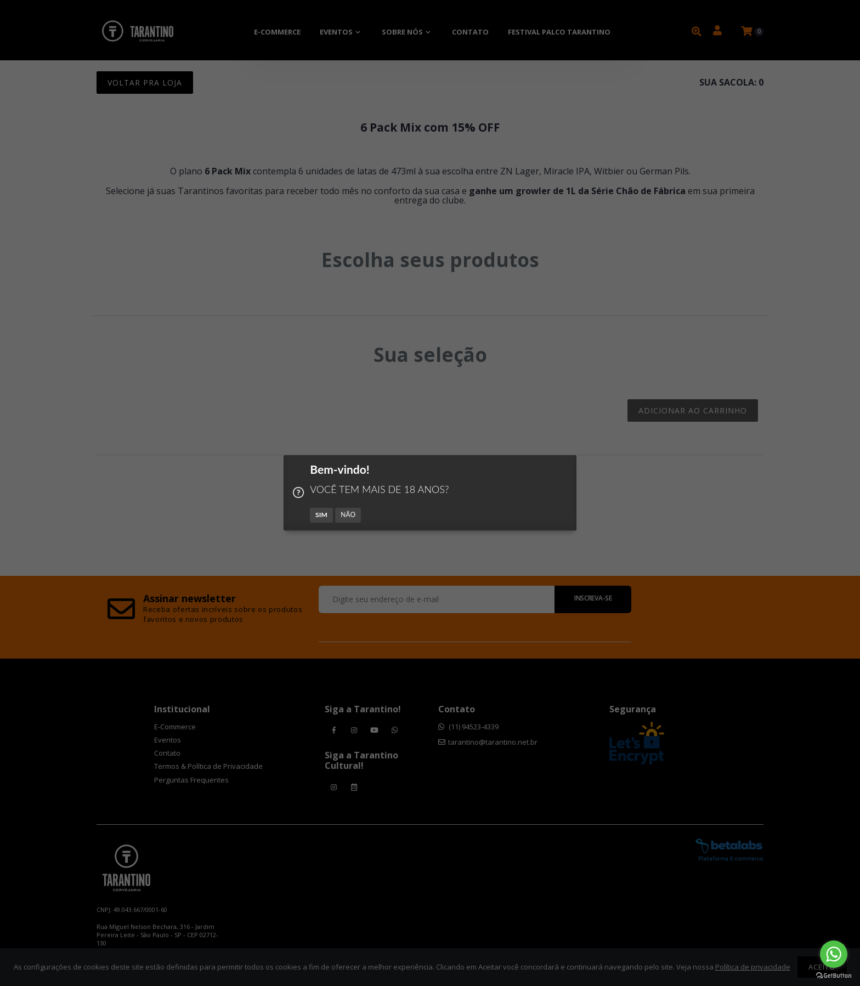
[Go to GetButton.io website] (833, 975)
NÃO (348, 515)
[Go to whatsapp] (833, 954)
